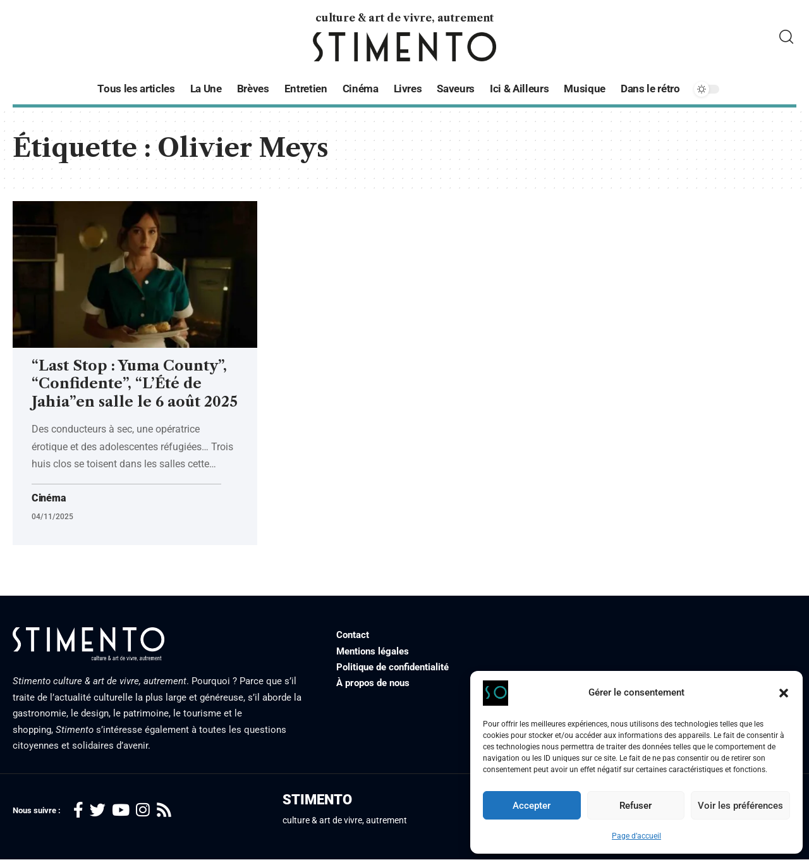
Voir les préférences (740, 805)
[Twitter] (98, 810)
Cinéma (49, 498)
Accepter (531, 805)
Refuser (635, 805)
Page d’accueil (636, 836)
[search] (786, 37)
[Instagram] (143, 810)
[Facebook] (78, 810)
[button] (783, 693)
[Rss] (164, 810)
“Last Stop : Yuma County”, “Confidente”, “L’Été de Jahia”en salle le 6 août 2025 (135, 383)
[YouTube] (121, 810)
